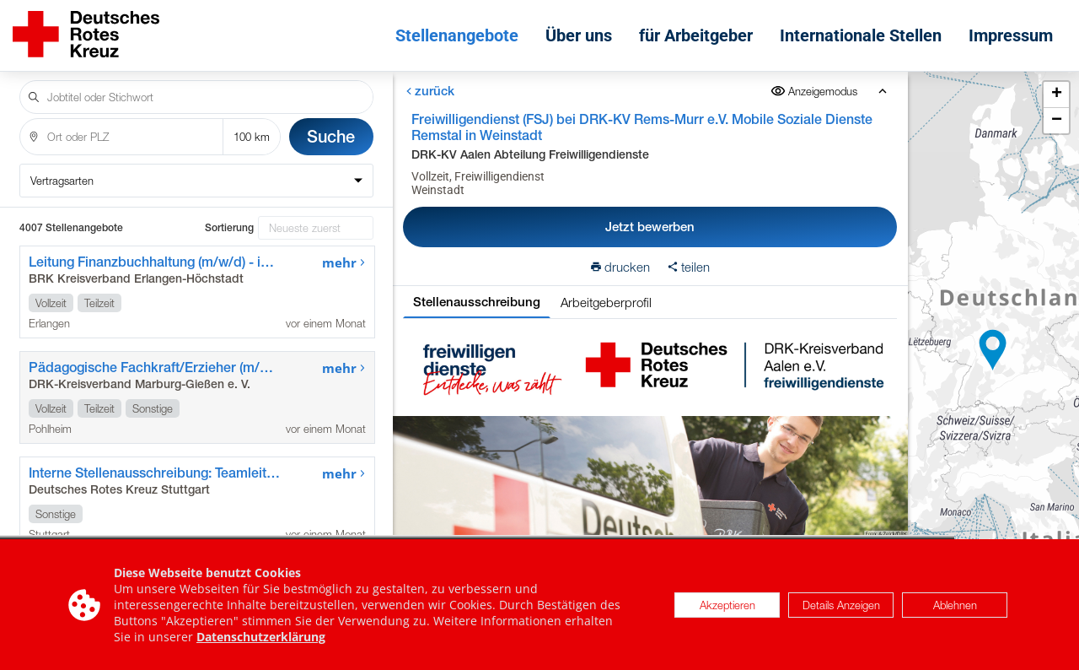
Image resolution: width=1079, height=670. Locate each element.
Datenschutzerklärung (260, 637)
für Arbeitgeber (696, 35)
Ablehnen (955, 605)
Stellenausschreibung (476, 301)
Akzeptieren (727, 605)
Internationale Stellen (861, 35)
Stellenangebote (456, 35)
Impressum (1011, 35)
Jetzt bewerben (650, 226)
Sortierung (229, 228)
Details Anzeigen (841, 605)
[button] (993, 350)
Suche (331, 136)
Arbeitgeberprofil (606, 302)
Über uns (578, 35)
